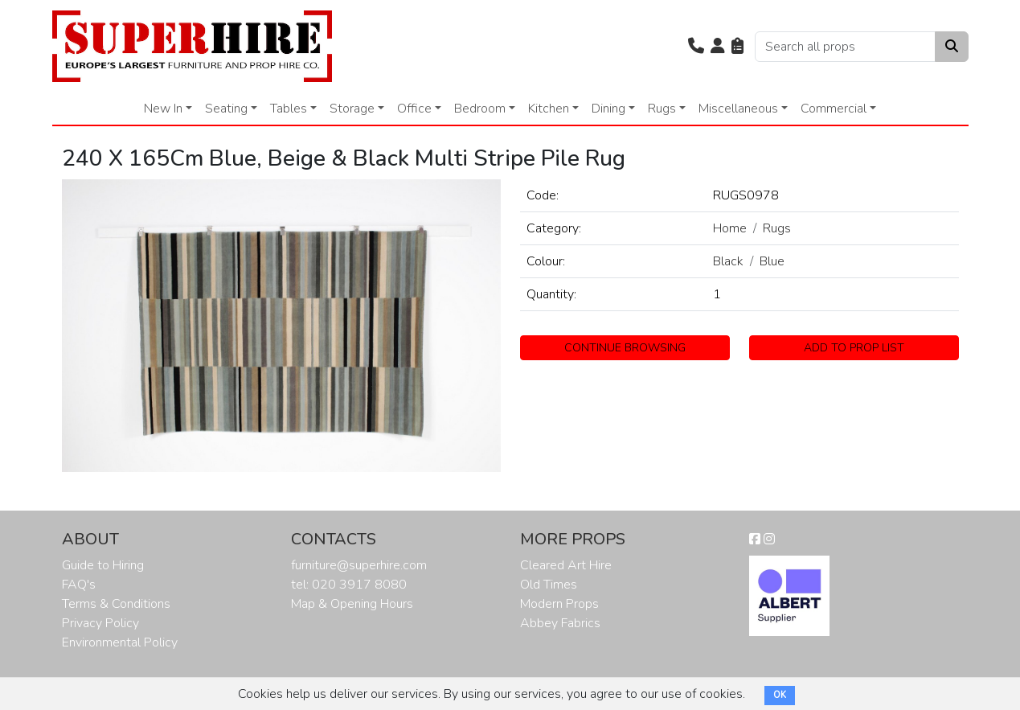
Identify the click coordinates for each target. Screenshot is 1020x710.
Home (730, 228)
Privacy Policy (100, 623)
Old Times (548, 584)
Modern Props (559, 604)
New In (163, 108)
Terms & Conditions (116, 604)
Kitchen (548, 108)
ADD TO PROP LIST (854, 347)
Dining (608, 108)
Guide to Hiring (103, 565)
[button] (696, 46)
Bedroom (480, 108)
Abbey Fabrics (560, 623)
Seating (226, 108)
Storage (352, 108)
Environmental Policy (120, 642)
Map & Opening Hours (352, 604)
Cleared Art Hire (566, 565)
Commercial (833, 108)
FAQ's (79, 584)
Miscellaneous (738, 108)
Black (728, 261)
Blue (772, 261)
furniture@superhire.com (359, 565)
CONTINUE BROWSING (625, 347)
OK (779, 695)
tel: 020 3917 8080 (349, 584)
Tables (288, 108)
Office (414, 108)
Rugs (662, 108)
